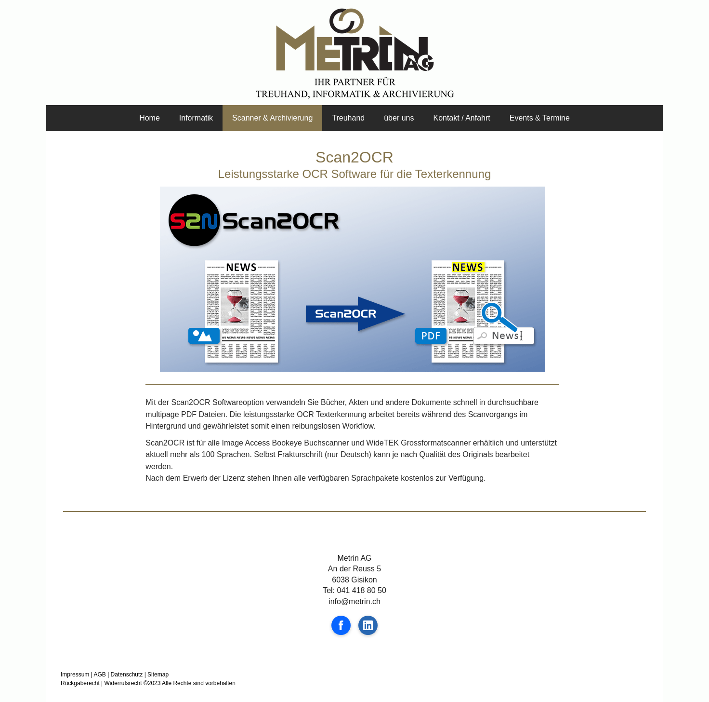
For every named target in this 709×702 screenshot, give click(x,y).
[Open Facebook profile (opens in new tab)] (341, 625)
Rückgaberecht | (82, 683)
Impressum (75, 674)
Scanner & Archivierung (272, 118)
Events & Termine (540, 118)
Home (149, 118)
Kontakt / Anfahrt (461, 118)
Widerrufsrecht (123, 683)
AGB (99, 674)
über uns (399, 118)
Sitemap (158, 674)
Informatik (196, 118)
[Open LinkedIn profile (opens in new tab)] (368, 625)
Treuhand (348, 118)
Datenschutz (127, 674)
